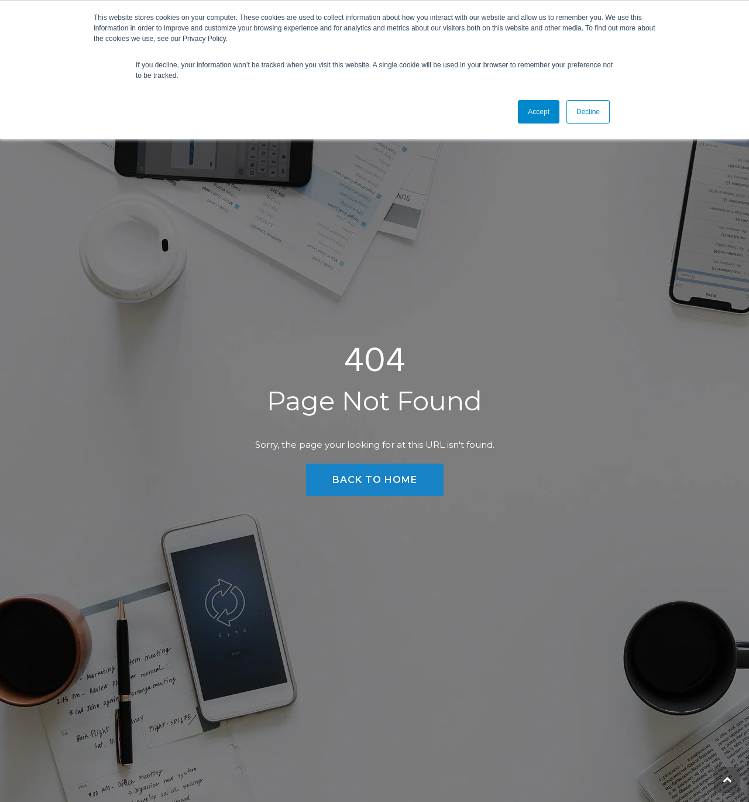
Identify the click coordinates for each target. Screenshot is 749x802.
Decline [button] (588, 112)
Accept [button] (538, 112)
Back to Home (374, 479)
